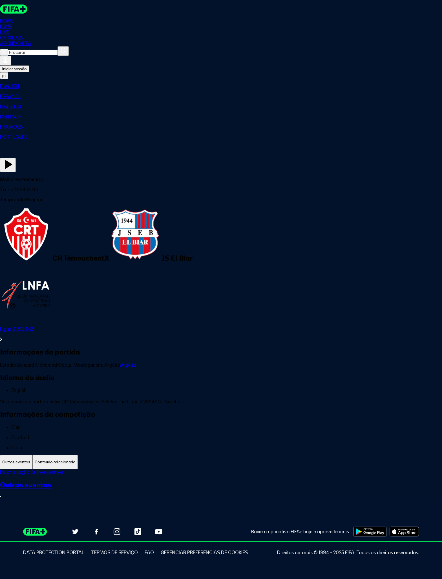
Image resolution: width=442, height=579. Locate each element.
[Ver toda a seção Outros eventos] (221, 491)
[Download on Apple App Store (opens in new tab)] (404, 531)
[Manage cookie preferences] (204, 552)
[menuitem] (221, 86)
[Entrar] (5, 60)
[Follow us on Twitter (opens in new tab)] (75, 531)
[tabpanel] (221, 488)
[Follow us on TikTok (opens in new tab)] (138, 531)
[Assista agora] (8, 165)
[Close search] (4, 52)
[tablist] (221, 462)
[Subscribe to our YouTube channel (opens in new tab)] (159, 531)
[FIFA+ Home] (13, 9)
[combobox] (33, 52)
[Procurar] (63, 51)
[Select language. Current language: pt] (4, 75)
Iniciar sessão (14, 68)
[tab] (16, 462)
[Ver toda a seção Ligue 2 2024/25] (221, 334)
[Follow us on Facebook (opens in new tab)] (96, 531)
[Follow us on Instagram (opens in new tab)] (117, 531)
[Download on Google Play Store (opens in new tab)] (370, 531)
